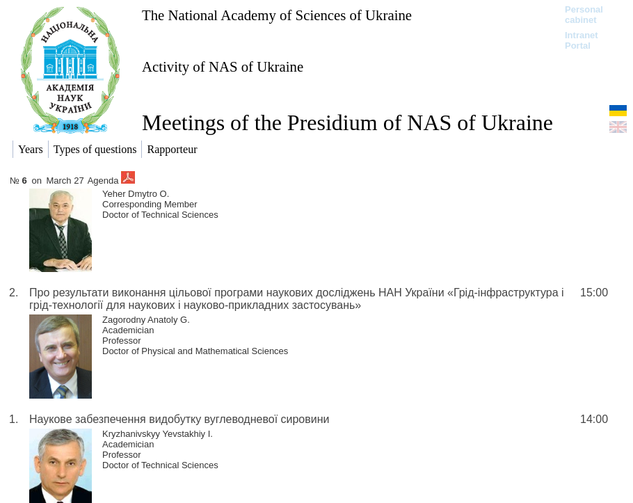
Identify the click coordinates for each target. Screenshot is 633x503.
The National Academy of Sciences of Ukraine (277, 15)
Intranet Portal (581, 40)
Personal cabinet (584, 14)
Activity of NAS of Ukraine (222, 66)
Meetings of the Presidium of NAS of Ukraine (347, 122)
